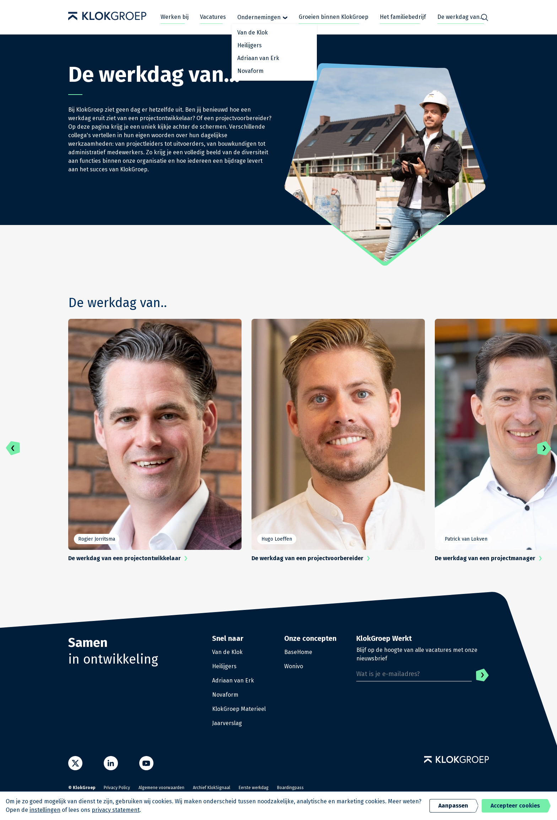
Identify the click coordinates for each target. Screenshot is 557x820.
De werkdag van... (460, 17)
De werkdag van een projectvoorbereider (312, 558)
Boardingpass (290, 787)
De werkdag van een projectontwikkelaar (129, 558)
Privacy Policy (117, 787)
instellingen (44, 809)
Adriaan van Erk (233, 680)
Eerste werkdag (254, 787)
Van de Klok (227, 652)
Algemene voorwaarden (161, 787)
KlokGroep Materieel (239, 709)
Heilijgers (224, 666)
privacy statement (116, 809)
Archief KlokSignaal (211, 787)
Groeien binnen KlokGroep (333, 17)
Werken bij (175, 17)
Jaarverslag (227, 723)
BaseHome (298, 652)
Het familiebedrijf (403, 17)
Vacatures (213, 17)
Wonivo (293, 666)
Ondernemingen (262, 17)
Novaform (225, 694)
